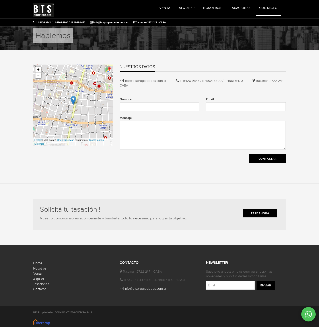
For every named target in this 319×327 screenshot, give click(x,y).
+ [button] (38, 69)
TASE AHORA (260, 213)
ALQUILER (187, 8)
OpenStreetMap (65, 140)
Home (37, 263)
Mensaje (126, 118)
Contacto (39, 289)
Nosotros (40, 268)
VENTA (164, 8)
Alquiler (38, 279)
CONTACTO (268, 8)
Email (210, 99)
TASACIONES (240, 8)
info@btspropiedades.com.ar (109, 22)
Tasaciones (41, 284)
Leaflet (38, 140)
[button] (108, 70)
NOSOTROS (212, 8)
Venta (37, 274)
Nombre (126, 99)
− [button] (38, 75)
